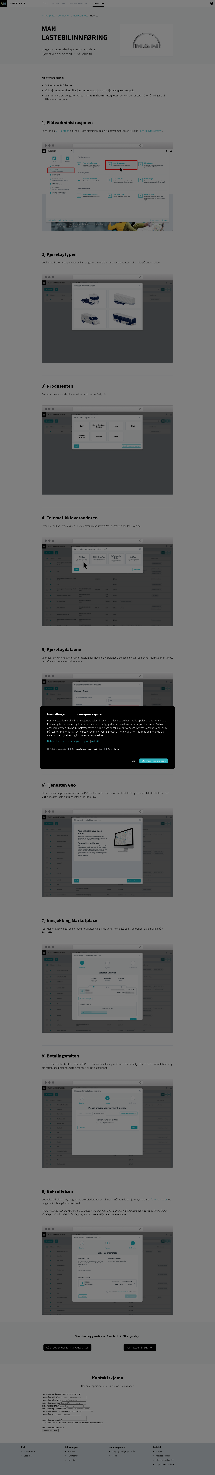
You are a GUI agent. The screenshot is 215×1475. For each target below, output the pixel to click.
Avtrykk (95, 741)
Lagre (134, 761)
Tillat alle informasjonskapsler (153, 761)
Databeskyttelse (56, 741)
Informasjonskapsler (78, 741)
